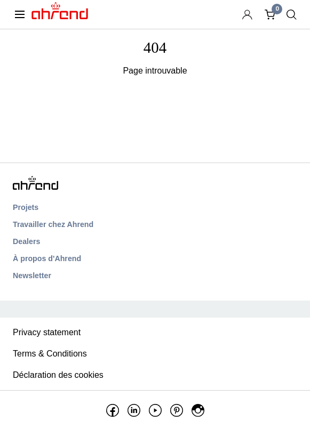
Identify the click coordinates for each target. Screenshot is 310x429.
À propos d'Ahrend (47, 258)
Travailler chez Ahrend (53, 224)
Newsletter (32, 275)
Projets (25, 207)
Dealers (26, 241)
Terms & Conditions (50, 353)
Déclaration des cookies (58, 374)
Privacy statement (47, 332)
